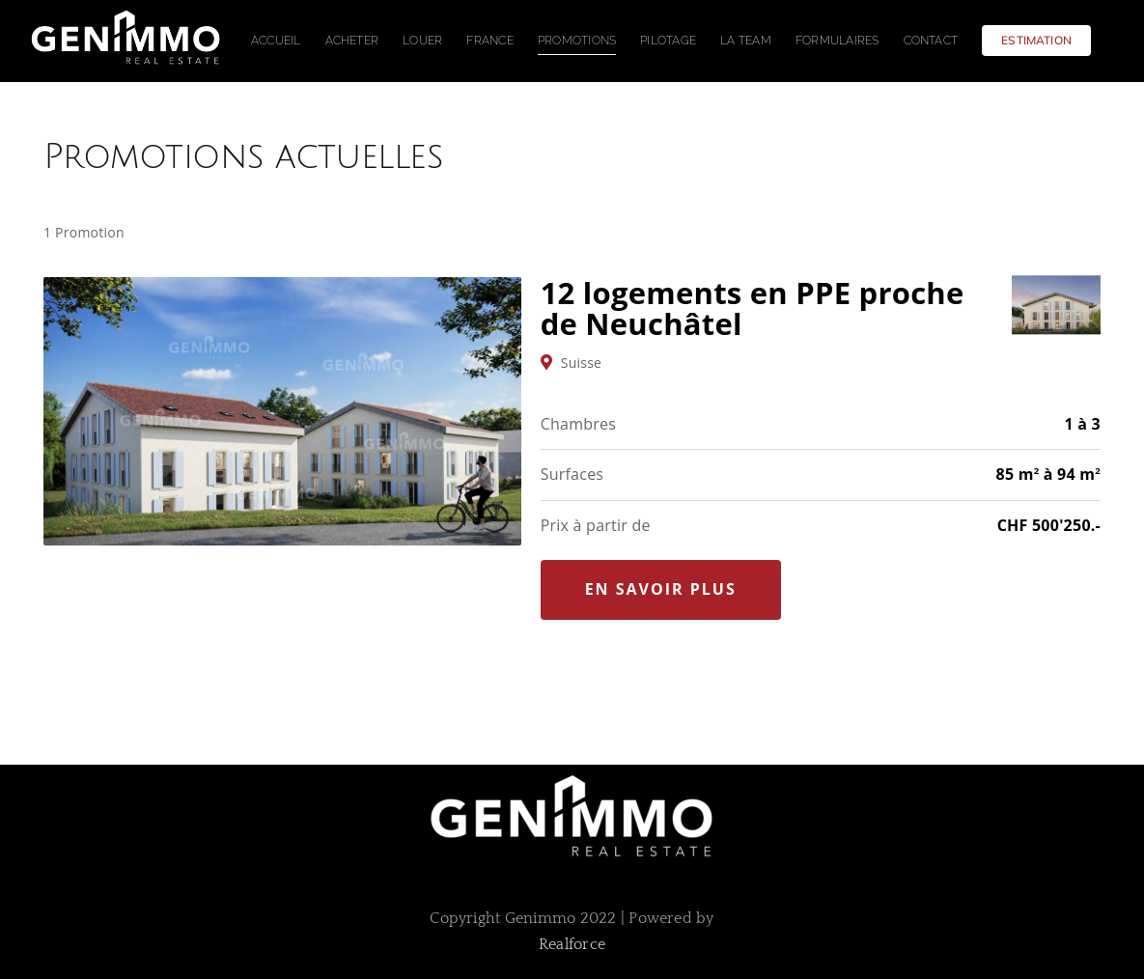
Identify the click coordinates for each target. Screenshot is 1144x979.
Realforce (572, 944)
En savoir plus (661, 589)
